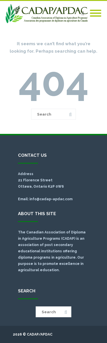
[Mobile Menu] (95, 13)
